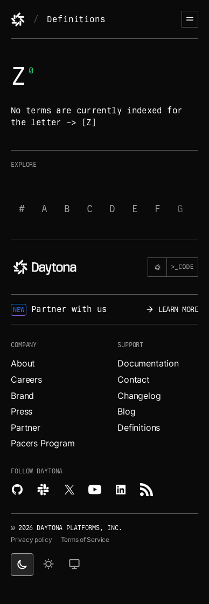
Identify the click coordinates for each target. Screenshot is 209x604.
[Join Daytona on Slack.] (43, 489)
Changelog (139, 395)
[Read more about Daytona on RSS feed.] (146, 489)
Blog (126, 411)
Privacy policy (31, 539)
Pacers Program (43, 443)
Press (21, 411)
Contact (133, 379)
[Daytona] (18, 19)
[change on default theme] (74, 564)
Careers (26, 379)
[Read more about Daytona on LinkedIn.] (120, 489)
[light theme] (48, 564)
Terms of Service (85, 539)
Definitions (76, 19)
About (23, 363)
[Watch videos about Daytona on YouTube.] (94, 489)
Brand (22, 395)
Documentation (148, 363)
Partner (25, 427)
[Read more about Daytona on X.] (68, 489)
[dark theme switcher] (22, 564)
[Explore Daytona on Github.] (17, 489)
